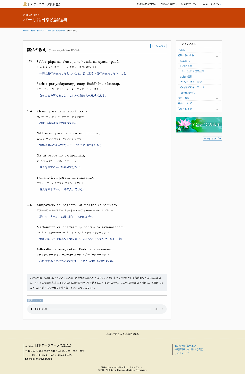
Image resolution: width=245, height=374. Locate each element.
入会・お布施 (211, 4)
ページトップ (211, 138)
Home (26, 30)
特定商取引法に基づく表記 (189, 349)
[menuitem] (146, 4)
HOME (181, 49)
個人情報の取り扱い (185, 345)
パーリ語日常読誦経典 (55, 30)
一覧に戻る (160, 45)
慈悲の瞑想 (186, 76)
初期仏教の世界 (146, 4)
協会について (189, 4)
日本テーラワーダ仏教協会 (44, 4)
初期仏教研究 (187, 92)
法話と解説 (168, 4)
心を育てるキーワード (192, 87)
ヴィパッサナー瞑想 (191, 82)
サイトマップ (182, 353)
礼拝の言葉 (186, 66)
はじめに (185, 60)
